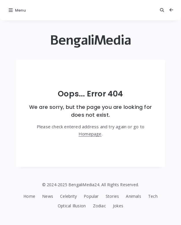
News (47, 196)
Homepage (90, 134)
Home (29, 196)
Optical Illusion (72, 205)
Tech (153, 196)
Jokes (118, 205)
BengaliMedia (90, 40)
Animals (133, 196)
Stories (112, 196)
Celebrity (68, 196)
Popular (91, 196)
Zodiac (99, 205)
